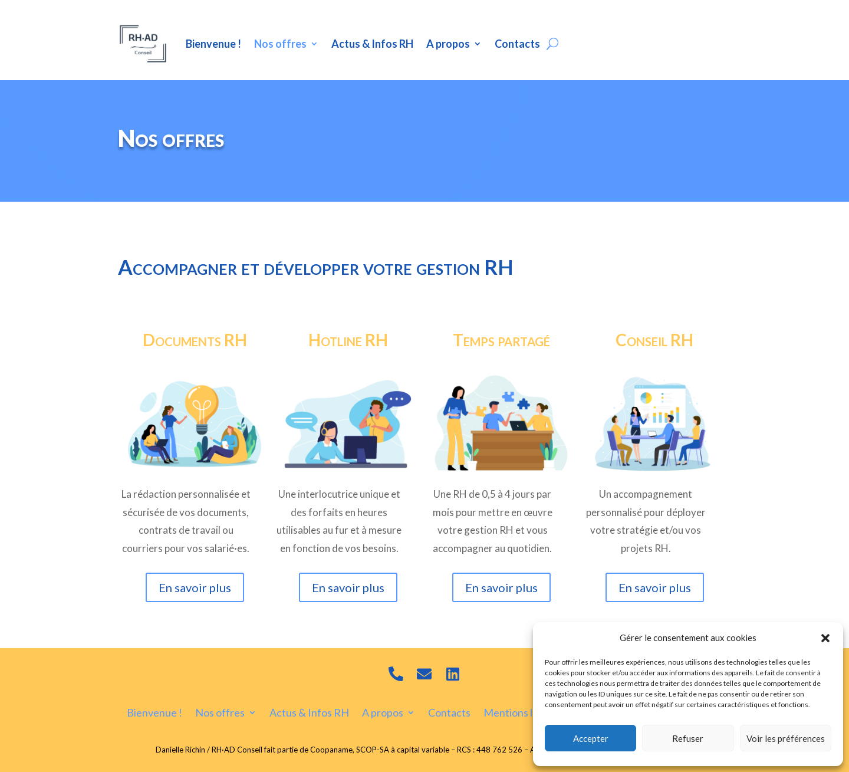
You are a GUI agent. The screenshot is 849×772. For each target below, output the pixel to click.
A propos (448, 43)
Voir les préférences (785, 738)
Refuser (687, 738)
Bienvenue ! (213, 43)
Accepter (590, 738)
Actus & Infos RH (372, 43)
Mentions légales (522, 711)
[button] (825, 638)
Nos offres (280, 43)
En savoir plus (195, 587)
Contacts (517, 43)
